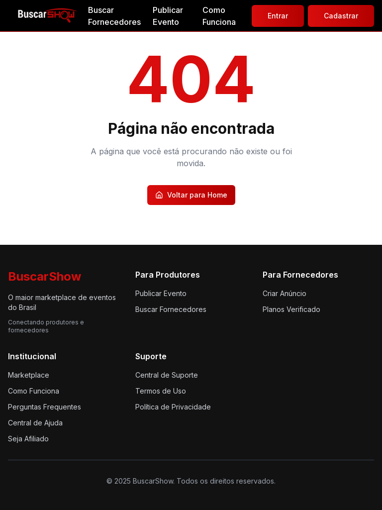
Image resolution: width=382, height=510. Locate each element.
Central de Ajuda (35, 422)
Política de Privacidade (173, 407)
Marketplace (28, 375)
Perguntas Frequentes (44, 407)
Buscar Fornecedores (114, 16)
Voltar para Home (191, 195)
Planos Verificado (291, 309)
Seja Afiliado (28, 438)
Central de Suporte (166, 375)
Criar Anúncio (284, 293)
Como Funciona (219, 16)
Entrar (278, 15)
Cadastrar (341, 15)
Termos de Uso (160, 391)
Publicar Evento (168, 16)
